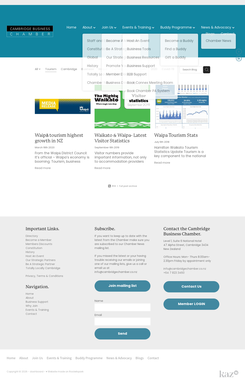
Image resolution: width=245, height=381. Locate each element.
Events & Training (138, 27)
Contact (227, 34)
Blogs (210, 34)
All (37, 69)
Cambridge (69, 69)
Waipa (102, 69)
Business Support (37, 302)
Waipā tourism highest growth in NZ (59, 138)
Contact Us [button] (191, 287)
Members (139, 69)
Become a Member (38, 240)
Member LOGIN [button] (191, 304)
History (30, 252)
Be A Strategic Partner (40, 264)
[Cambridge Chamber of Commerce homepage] (30, 31)
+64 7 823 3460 (174, 273)
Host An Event (35, 256)
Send (122, 334)
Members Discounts (39, 244)
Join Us (109, 27)
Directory (32, 236)
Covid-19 (168, 69)
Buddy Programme (177, 27)
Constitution (34, 248)
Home (71, 27)
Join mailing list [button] (122, 286)
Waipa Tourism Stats (176, 135)
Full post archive (128, 186)
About (89, 27)
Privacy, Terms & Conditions (44, 276)
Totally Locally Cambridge (43, 268)
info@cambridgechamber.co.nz (184, 269)
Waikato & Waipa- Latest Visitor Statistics (121, 138)
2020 (154, 69)
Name (99, 301)
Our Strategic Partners (41, 260)
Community (120, 69)
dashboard (36, 372)
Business (88, 69)
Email (98, 315)
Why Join (32, 306)
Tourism (50, 69)
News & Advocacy (217, 27)
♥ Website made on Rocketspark (64, 372)
